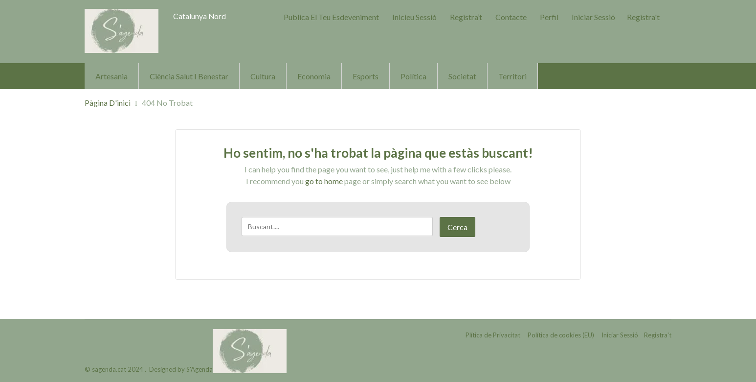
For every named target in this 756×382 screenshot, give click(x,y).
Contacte (511, 17)
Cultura (262, 76)
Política (413, 76)
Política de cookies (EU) (561, 335)
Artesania (111, 76)
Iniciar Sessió (593, 17)
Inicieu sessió (414, 17)
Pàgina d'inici (108, 102)
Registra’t (466, 17)
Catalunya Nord (199, 16)
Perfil (549, 17)
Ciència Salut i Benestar (189, 76)
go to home (324, 181)
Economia (314, 76)
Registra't (643, 17)
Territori (512, 76)
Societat (462, 76)
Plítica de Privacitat (493, 335)
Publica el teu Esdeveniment (331, 17)
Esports (365, 76)
